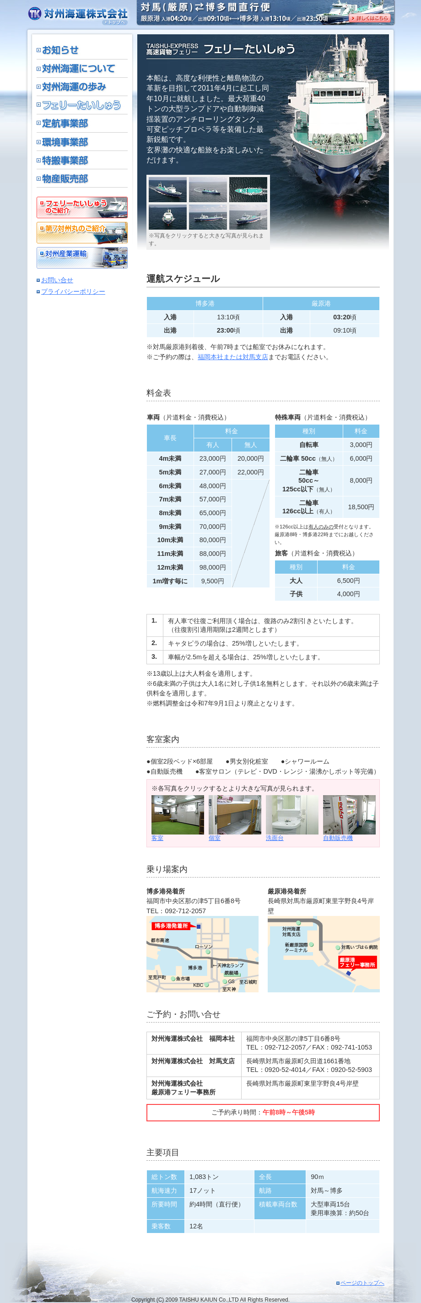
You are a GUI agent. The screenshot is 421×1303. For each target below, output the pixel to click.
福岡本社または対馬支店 (233, 357)
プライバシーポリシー (73, 291)
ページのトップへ (362, 1283)
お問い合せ (57, 280)
